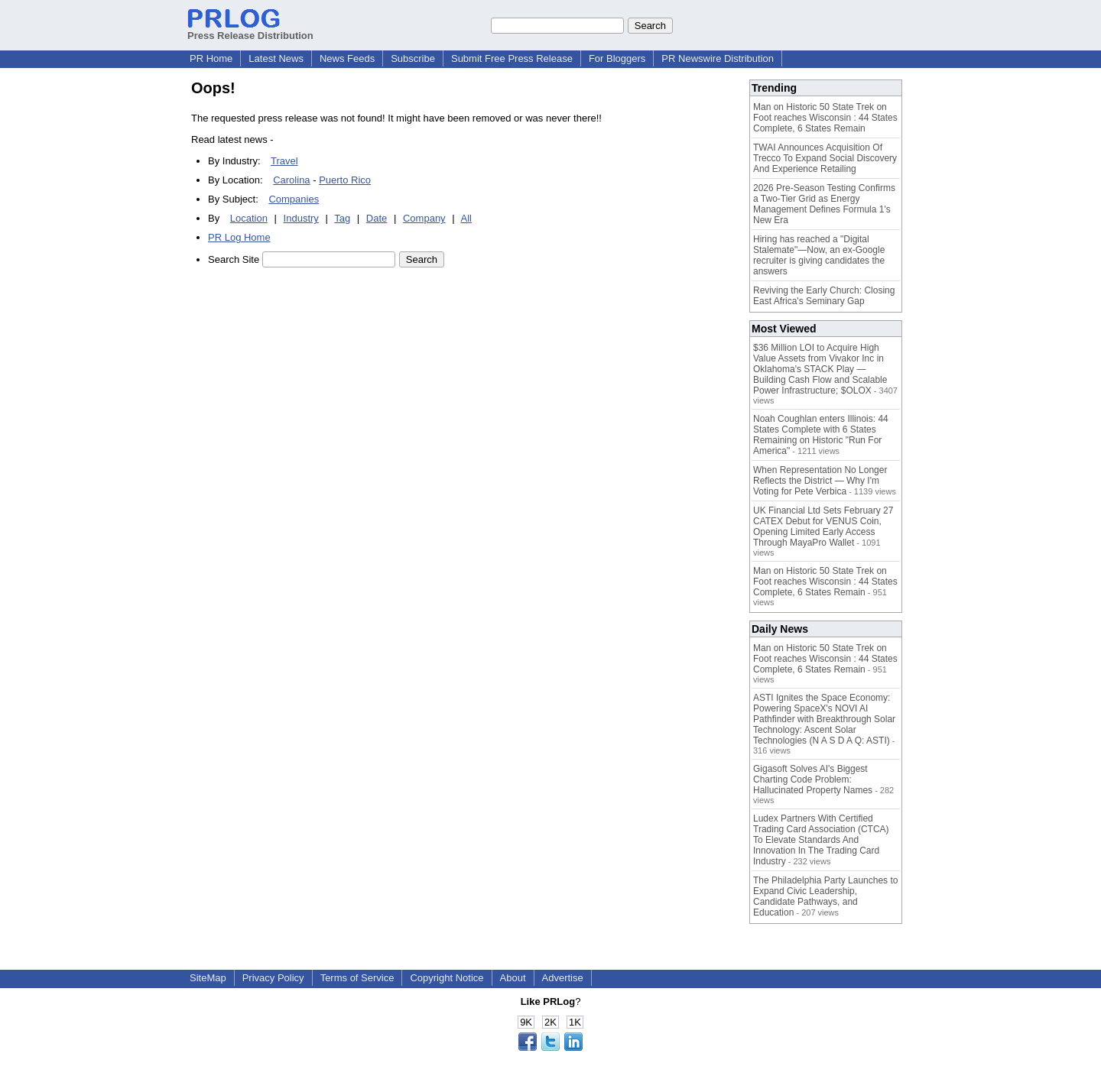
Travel (284, 161)
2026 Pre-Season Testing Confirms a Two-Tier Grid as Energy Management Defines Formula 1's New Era (824, 204)
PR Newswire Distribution (717, 58)
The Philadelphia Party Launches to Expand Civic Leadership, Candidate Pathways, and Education (825, 896)
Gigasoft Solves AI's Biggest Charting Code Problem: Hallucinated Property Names (812, 779)
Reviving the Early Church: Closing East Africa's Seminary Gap (824, 295)
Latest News (276, 58)
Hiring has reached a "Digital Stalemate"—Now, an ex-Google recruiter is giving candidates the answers (819, 255)
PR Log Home (239, 237)
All (466, 218)
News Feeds (347, 58)
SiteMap (208, 978)
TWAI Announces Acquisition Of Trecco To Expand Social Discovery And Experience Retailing (825, 158)
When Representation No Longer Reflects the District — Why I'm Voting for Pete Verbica (820, 481)
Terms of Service (357, 978)
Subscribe (413, 58)
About (513, 978)
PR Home (211, 58)
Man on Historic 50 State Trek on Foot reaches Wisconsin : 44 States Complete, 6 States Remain (825, 118)
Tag (342, 218)
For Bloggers (617, 58)
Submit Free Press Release (512, 58)
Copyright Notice (446, 978)
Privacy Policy (273, 978)
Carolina (291, 180)
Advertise (562, 978)
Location (249, 218)
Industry (301, 218)
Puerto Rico (345, 180)
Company (424, 218)
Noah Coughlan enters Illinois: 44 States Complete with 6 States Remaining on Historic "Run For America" (820, 434)
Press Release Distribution (250, 29)
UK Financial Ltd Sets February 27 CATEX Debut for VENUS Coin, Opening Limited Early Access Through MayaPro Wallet (823, 526)
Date (376, 218)
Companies (293, 199)
